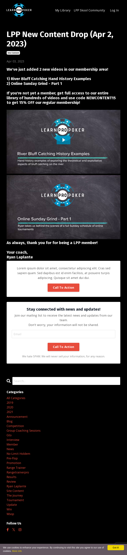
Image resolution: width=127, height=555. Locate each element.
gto (9, 436)
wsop (11, 517)
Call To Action (63, 287)
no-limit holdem (19, 455)
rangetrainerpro (18, 474)
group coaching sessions (25, 431)
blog (10, 422)
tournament (16, 502)
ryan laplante (17, 488)
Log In (114, 10)
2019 (10, 403)
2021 (10, 412)
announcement (17, 417)
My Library (62, 10)
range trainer (17, 469)
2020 (10, 407)
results (12, 479)
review (11, 483)
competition (16, 426)
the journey (15, 498)
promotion (14, 464)
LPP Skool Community (89, 10)
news (10, 450)
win (9, 512)
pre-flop (13, 460)
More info (17, 551)
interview (13, 441)
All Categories (16, 398)
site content (13, 53)
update (12, 507)
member (13, 446)
